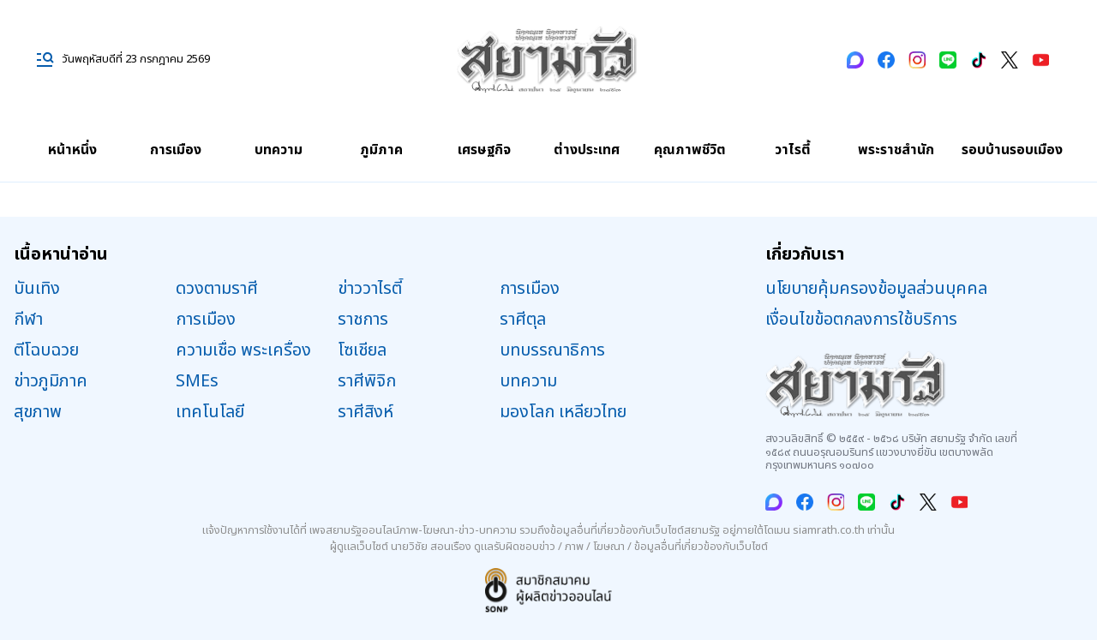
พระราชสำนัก (896, 150)
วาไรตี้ (793, 150)
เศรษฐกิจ (484, 150)
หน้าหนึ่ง (72, 150)
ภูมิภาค (381, 150)
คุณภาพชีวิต (690, 150)
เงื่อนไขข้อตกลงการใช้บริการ (861, 319)
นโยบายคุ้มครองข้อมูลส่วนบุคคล (876, 288)
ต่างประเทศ (587, 150)
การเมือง (175, 150)
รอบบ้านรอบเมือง (1012, 150)
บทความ (279, 150)
